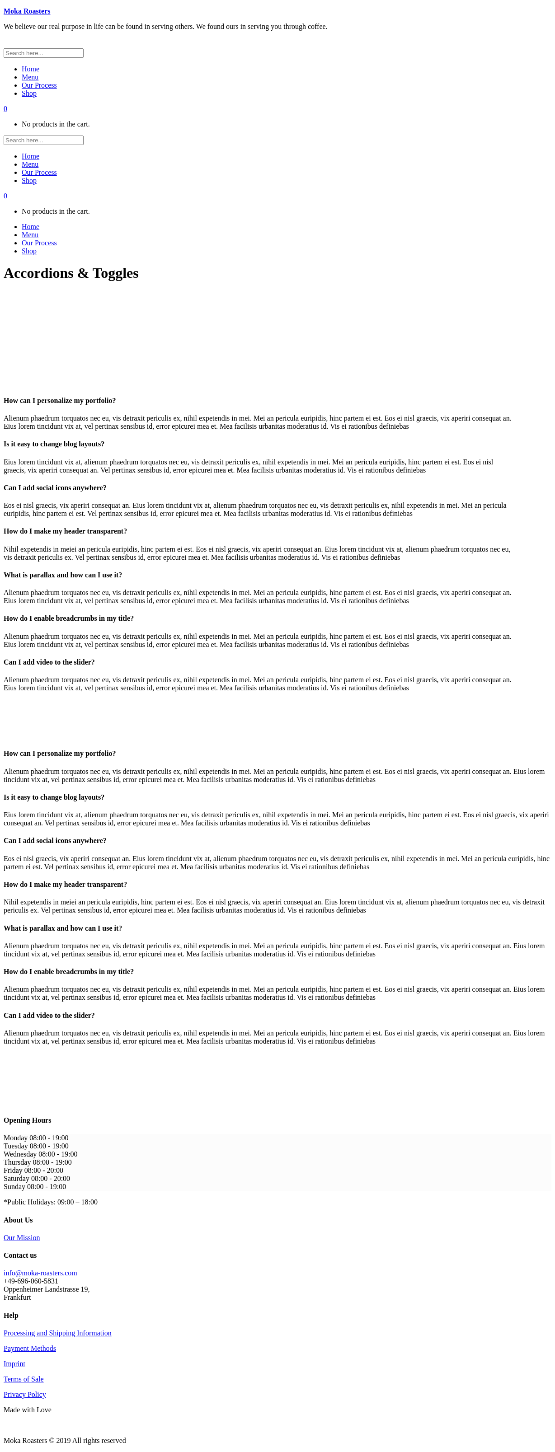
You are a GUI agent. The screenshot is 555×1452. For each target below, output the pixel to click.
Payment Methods (30, 1348)
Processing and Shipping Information (58, 1333)
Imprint (14, 1364)
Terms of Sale (24, 1379)
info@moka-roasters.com (40, 1273)
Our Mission (22, 1237)
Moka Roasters (27, 11)
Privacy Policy (25, 1394)
